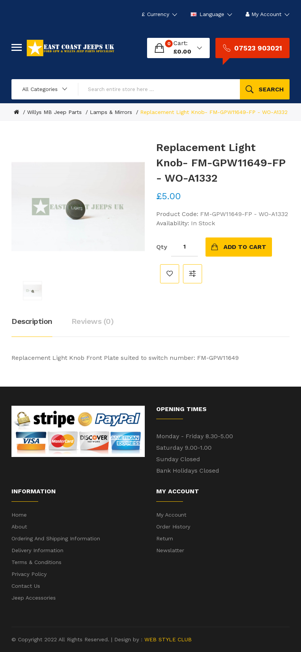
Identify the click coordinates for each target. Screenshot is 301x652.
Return (164, 538)
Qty (161, 246)
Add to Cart (244, 246)
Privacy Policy (29, 574)
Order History (173, 527)
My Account (171, 515)
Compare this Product (192, 273)
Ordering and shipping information (55, 538)
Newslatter (170, 550)
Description (31, 321)
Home (19, 515)
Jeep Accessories (33, 598)
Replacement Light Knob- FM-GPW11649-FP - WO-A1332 (214, 112)
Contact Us (25, 586)
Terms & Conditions (36, 562)
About (19, 527)
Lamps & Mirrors (111, 112)
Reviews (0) (92, 321)
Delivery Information (37, 550)
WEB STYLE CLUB (167, 639)
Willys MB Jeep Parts (54, 112)
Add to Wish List (169, 273)
